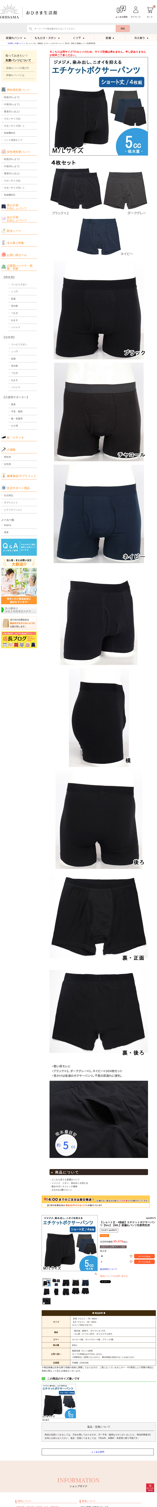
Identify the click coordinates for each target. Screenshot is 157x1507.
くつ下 (14, 291)
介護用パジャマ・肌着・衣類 (20, 267)
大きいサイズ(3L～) (14, 126)
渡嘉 (6, 532)
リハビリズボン (19, 284)
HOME (10, 43)
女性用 (7, 464)
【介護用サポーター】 (15, 397)
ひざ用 (14, 426)
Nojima (7, 525)
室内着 (14, 306)
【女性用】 (9, 337)
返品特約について (108, 1269)
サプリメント (11, 502)
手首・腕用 (17, 411)
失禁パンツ (19, 43)
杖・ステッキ (15, 437)
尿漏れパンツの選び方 (17, 68)
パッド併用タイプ (13, 140)
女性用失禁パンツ (18, 151)
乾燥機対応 (9, 133)
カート (150, 16)
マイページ (136, 16)
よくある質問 (121, 16)
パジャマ (15, 327)
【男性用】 (9, 277)
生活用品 (8, 495)
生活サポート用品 (18, 488)
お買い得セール (17, 255)
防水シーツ (14, 230)
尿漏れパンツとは (15, 75)
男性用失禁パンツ (18, 89)
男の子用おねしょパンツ (17, 207)
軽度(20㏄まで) (11, 97)
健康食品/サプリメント (21, 476)
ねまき (14, 320)
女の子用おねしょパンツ (17, 219)
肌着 (110, 38)
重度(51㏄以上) (11, 111)
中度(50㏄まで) (11, 104)
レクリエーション (13, 509)
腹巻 (13, 404)
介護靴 (11, 449)
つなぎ (14, 313)
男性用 (7, 457)
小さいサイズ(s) (12, 118)
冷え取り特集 (15, 242)
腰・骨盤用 (17, 418)
